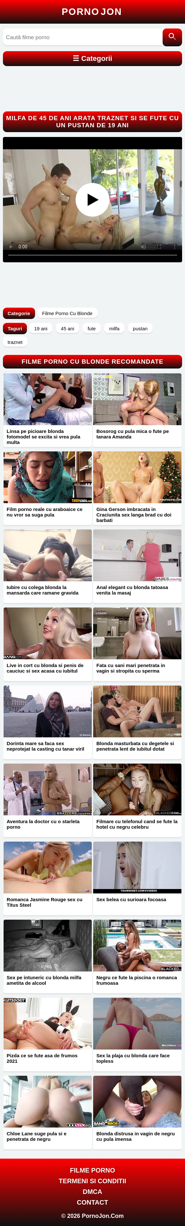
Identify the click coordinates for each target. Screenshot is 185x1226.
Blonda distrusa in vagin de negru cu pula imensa (135, 1136)
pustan (140, 328)
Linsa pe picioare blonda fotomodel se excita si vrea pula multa (43, 436)
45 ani (67, 328)
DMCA (92, 1191)
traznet (15, 342)
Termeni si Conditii (92, 1181)
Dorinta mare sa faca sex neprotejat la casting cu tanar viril (45, 746)
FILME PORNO (92, 1170)
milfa (114, 328)
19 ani (40, 328)
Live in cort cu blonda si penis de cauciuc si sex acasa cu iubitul (45, 668)
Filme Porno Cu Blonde (67, 313)
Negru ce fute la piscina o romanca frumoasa (136, 980)
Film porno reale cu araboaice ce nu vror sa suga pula (44, 511)
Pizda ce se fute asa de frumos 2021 (42, 1058)
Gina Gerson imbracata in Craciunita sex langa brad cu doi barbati (133, 514)
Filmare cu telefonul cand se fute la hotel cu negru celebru (137, 824)
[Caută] (172, 37)
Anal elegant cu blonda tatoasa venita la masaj (132, 590)
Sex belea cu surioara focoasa (131, 899)
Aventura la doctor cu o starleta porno (43, 824)
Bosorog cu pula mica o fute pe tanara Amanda (132, 433)
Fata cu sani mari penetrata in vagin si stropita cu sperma (130, 668)
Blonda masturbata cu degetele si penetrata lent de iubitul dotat (135, 746)
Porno (92, 11)
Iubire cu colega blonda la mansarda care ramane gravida (43, 590)
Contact (92, 1202)
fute (92, 328)
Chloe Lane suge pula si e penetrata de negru (37, 1136)
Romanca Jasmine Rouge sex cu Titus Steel (44, 902)
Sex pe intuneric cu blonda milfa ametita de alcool (44, 980)
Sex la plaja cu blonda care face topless (133, 1058)
